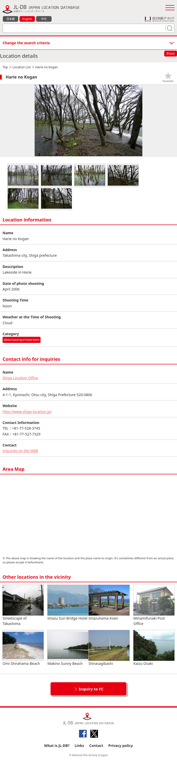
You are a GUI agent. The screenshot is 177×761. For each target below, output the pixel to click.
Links (79, 745)
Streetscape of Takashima (23, 605)
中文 (44, 19)
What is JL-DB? (57, 745)
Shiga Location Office (20, 377)
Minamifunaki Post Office (153, 605)
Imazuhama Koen (109, 603)
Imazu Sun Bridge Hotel (67, 603)
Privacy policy (120, 745)
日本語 (10, 19)
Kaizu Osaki (153, 648)
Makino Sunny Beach (67, 648)
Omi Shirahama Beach (23, 648)
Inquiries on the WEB (20, 450)
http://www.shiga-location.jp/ (27, 411)
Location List (22, 67)
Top (5, 67)
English (27, 19)
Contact (96, 745)
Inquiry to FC (91, 688)
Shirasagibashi (109, 648)
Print (170, 53)
